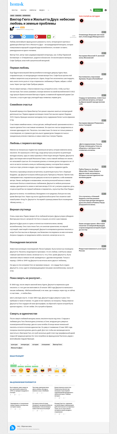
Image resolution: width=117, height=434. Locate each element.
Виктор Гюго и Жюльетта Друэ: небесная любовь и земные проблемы (42, 22)
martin (17, 28)
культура (14, 345)
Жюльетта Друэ (16, 348)
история (35, 345)
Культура (18, 16)
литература (25, 345)
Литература (26, 16)
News (12, 16)
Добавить (98, 11)
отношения (46, 345)
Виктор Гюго (57, 345)
